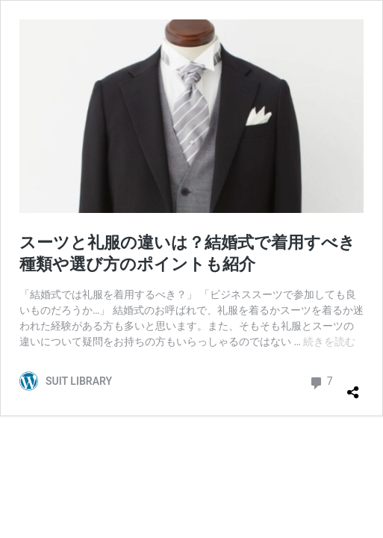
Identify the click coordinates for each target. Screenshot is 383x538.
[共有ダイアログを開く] (353, 386)
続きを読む (329, 341)
